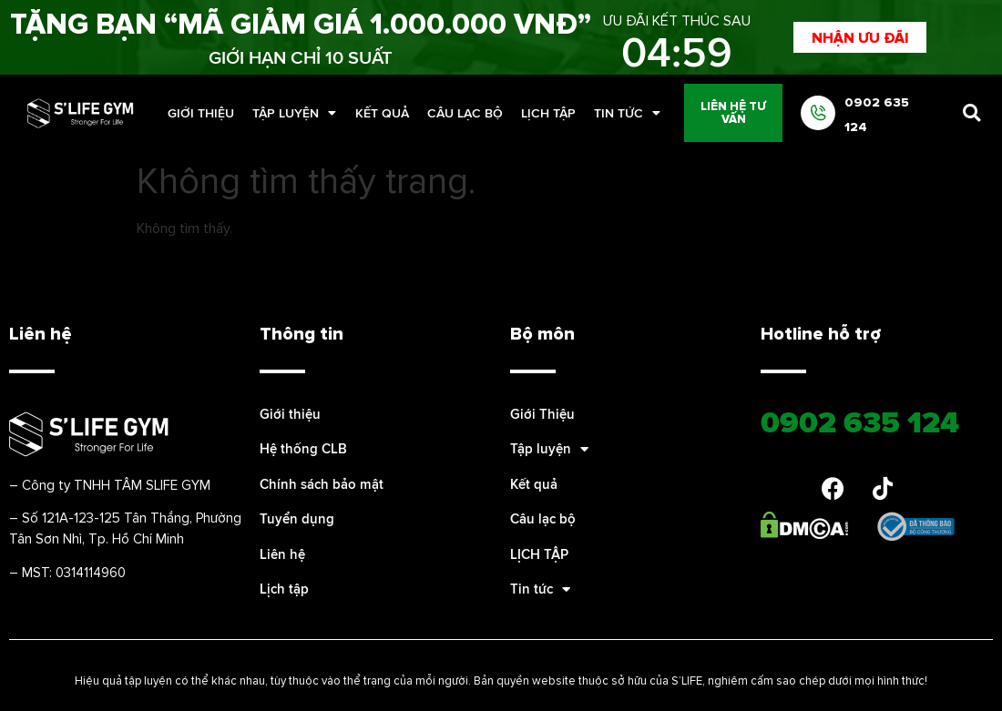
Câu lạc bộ (465, 113)
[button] (859, 37)
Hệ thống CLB (303, 448)
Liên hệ (282, 554)
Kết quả (382, 113)
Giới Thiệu (201, 113)
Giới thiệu (290, 414)
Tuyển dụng (297, 518)
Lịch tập (284, 588)
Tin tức (627, 112)
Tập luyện (294, 112)
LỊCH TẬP (548, 113)
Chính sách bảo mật (321, 484)
